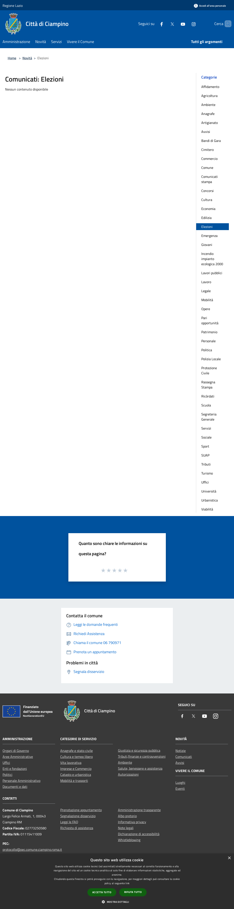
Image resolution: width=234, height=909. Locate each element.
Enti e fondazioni (15, 768)
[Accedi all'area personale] (209, 6)
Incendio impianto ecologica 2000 (212, 258)
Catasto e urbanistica (75, 774)
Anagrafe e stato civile (76, 750)
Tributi (206, 464)
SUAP (205, 455)
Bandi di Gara (211, 140)
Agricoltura (209, 95)
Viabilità (207, 509)
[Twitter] (165, 24)
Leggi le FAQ (69, 821)
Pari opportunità (209, 320)
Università (208, 491)
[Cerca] (226, 24)
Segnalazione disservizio (78, 815)
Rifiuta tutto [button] (133, 892)
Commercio (209, 158)
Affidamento (210, 86)
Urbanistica (209, 500)
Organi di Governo (16, 750)
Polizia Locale (211, 359)
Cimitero (207, 149)
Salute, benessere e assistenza (140, 768)
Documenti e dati (15, 786)
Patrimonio (209, 332)
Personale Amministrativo (21, 780)
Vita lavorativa (70, 762)
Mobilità (207, 299)
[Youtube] (175, 24)
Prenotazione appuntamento (81, 809)
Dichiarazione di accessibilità (138, 833)
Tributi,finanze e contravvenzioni (142, 756)
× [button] (229, 858)
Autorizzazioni (128, 774)
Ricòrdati (207, 396)
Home (12, 58)
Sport (205, 446)
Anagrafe (208, 113)
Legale (206, 290)
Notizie (180, 750)
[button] (117, 902)
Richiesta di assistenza (76, 827)
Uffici (205, 482)
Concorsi (207, 190)
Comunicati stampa (209, 179)
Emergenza (209, 235)
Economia (208, 208)
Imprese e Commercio (75, 768)
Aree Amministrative (18, 756)
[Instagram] (186, 24)
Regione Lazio (13, 5)
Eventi (180, 788)
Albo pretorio (127, 815)
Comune (207, 167)
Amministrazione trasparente (139, 809)
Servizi (206, 428)
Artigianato (209, 122)
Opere (205, 308)
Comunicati (183, 756)
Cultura (206, 199)
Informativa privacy (132, 821)
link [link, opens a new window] (127, 883)
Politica (206, 350)
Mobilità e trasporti (74, 780)
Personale (208, 341)
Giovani (206, 244)
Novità (27, 58)
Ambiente (208, 104)
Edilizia (206, 217)
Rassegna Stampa (208, 384)
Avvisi (205, 131)
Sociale (206, 437)
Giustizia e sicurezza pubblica (139, 750)
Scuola (206, 405)
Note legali (126, 827)
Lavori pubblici (211, 272)
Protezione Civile (209, 370)
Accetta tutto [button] (101, 892)
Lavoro (206, 281)
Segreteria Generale (208, 417)
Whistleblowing (129, 839)
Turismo (207, 473)
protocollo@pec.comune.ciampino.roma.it (32, 849)
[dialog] (117, 881)
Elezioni (207, 226)
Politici (7, 774)
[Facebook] (154, 24)
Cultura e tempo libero (76, 756)
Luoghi (180, 782)
